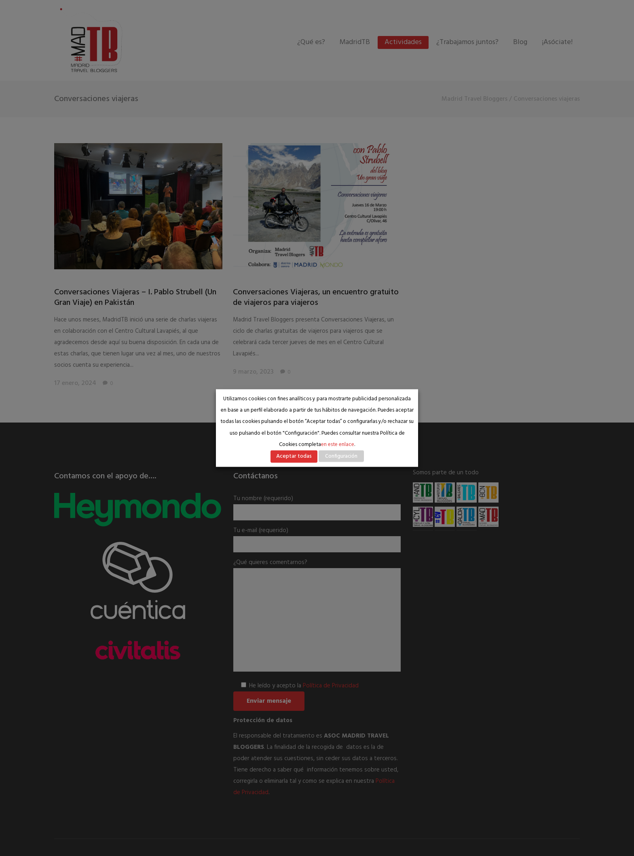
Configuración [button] (341, 456)
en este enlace (337, 444)
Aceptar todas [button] (294, 456)
